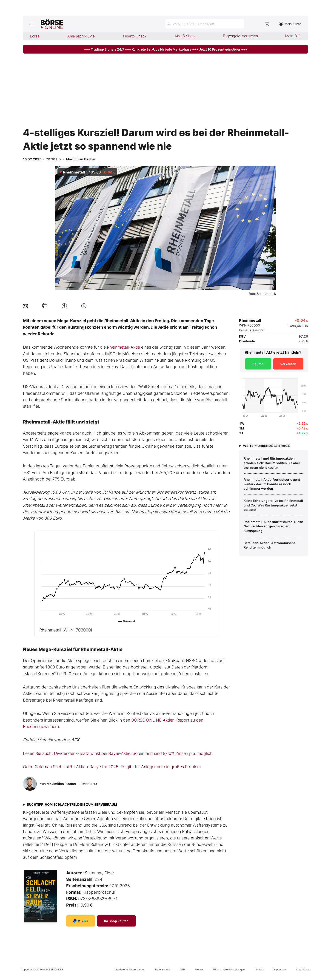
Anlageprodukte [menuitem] (81, 36)
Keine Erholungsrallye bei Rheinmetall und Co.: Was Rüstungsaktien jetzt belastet (273, 505)
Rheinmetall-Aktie (123, 347)
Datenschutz (162, 969)
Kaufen (258, 364)
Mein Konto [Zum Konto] (290, 24)
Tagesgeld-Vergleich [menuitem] (240, 36)
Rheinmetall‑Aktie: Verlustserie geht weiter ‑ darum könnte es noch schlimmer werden (272, 484)
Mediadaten (303, 969)
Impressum (280, 969)
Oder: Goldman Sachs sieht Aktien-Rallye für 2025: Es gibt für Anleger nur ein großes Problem (112, 766)
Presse (199, 969)
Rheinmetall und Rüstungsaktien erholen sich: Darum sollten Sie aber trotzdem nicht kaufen (272, 462)
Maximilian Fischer (61, 784)
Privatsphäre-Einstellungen (229, 969)
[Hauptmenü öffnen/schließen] (32, 24)
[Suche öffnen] (205, 23)
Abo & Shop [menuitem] (184, 36)
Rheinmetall (65, 630)
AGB (182, 969)
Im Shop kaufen (116, 921)
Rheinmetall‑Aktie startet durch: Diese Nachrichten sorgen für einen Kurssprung (273, 526)
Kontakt (259, 969)
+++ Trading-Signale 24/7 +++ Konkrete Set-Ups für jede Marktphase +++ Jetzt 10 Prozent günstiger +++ (165, 49)
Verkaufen (288, 364)
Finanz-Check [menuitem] (134, 36)
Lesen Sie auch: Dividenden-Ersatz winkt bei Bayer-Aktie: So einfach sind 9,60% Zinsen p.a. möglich (118, 753)
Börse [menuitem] (35, 36)
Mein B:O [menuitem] (292, 36)
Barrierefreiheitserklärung (130, 969)
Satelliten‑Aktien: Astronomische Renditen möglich (270, 545)
